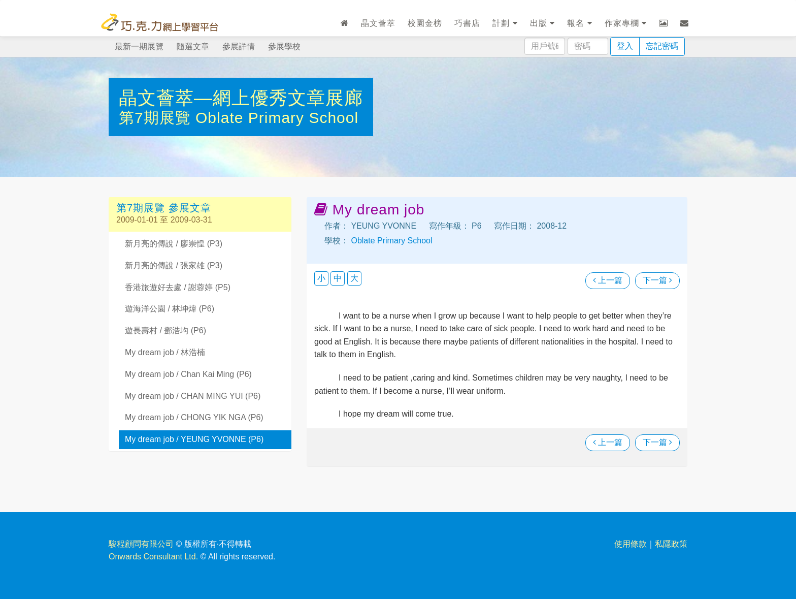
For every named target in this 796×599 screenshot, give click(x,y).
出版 (542, 23)
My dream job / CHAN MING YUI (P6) (192, 396)
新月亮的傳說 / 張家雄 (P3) (173, 265)
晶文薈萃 (378, 23)
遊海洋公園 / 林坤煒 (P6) (169, 308)
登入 (625, 46)
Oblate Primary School (276, 117)
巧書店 (467, 23)
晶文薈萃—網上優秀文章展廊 (241, 97)
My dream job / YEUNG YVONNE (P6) (194, 439)
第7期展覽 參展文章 (163, 207)
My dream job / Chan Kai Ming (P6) (188, 374)
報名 (579, 23)
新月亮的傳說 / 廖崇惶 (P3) (173, 243)
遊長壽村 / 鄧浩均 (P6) (165, 330)
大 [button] (354, 278)
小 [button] (321, 278)
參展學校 (284, 46)
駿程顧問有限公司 (141, 544)
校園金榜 (425, 23)
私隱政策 (671, 544)
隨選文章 (193, 46)
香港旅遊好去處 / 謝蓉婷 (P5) (177, 287)
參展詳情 (238, 46)
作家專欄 (626, 23)
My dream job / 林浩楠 (165, 352)
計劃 (504, 23)
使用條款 (630, 544)
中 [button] (338, 278)
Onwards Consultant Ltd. (153, 556)
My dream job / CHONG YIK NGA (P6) (194, 417)
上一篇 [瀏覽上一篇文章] (607, 280)
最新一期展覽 (139, 46)
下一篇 (657, 280)
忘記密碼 (662, 46)
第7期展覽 (157, 117)
